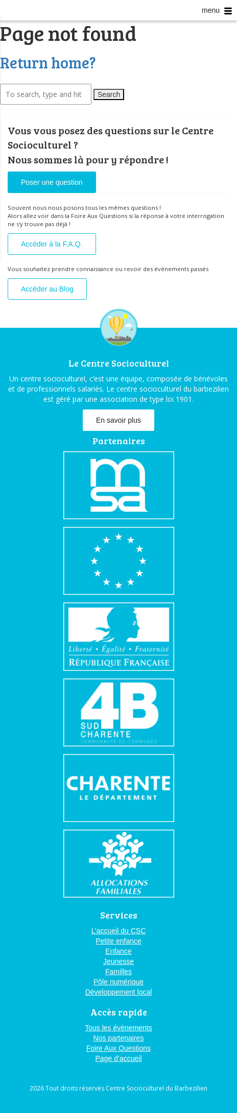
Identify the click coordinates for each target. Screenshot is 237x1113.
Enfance (118, 951)
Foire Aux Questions (118, 1048)
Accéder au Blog (47, 289)
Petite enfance (118, 941)
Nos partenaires (118, 1038)
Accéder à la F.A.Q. (52, 244)
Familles (118, 971)
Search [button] (109, 94)
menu (217, 10)
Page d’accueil (118, 1058)
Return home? (48, 62)
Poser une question (52, 182)
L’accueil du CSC (118, 931)
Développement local (118, 992)
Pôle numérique (118, 982)
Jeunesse (118, 961)
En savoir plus (118, 420)
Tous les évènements (118, 1028)
